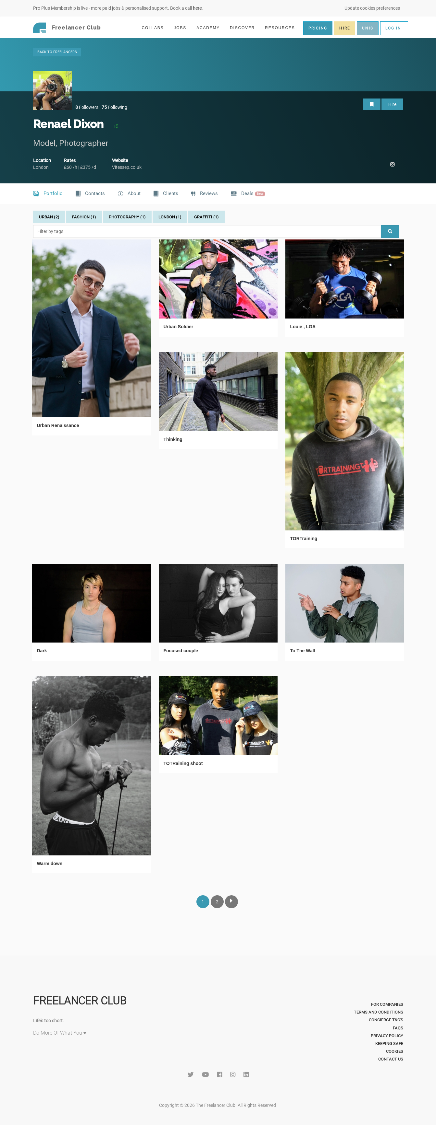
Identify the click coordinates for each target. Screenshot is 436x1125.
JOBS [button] (183, 27)
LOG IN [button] (393, 28)
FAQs (398, 1028)
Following (114, 107)
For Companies (387, 1004)
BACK (57, 52)
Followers (86, 107)
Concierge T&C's (386, 1019)
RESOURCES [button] (282, 27)
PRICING (318, 28)
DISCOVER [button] (245, 27)
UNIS (367, 28)
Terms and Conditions (378, 1012)
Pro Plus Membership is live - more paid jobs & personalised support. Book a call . (118, 8)
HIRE (344, 28)
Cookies (394, 1051)
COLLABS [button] (155, 27)
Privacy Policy (387, 1035)
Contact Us (390, 1059)
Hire (392, 104)
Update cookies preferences (372, 8)
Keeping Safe (389, 1043)
